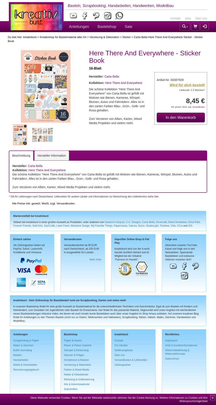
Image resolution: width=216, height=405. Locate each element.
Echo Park (194, 222)
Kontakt (175, 18)
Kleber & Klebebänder (76, 374)
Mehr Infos (95, 259)
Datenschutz (172, 358)
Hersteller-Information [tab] (52, 155)
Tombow (164, 225)
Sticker (126, 37)
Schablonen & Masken (76, 359)
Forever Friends (22, 225)
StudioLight (152, 225)
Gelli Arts (37, 225)
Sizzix (141, 225)
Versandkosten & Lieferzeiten (131, 359)
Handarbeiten (20, 359)
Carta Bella (111, 76)
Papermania (120, 225)
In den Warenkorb (181, 117)
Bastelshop (106, 27)
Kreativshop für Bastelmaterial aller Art (63, 37)
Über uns (201, 18)
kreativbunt (30, 37)
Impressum (171, 340)
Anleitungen (79, 27)
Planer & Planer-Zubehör (78, 345)
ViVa (173, 225)
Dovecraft (161, 222)
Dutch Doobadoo (177, 222)
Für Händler (121, 345)
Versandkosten (198, 107)
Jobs (188, 18)
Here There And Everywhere (123, 83)
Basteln (17, 355)
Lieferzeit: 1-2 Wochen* (192, 90)
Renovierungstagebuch (26, 369)
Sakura (133, 225)
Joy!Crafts (49, 225)
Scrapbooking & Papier (26, 340)
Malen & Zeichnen (23, 345)
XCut (179, 225)
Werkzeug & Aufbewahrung (79, 379)
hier (156, 196)
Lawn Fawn (63, 225)
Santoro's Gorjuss (115, 222)
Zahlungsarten (123, 364)
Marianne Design (80, 225)
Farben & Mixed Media (76, 369)
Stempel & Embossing (76, 350)
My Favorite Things (101, 225)
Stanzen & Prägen (74, 355)
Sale (128, 27)
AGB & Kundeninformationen (181, 345)
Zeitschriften (71, 389)
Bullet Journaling (22, 350)
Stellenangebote (124, 350)
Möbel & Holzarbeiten (25, 364)
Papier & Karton (73, 340)
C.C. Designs (133, 222)
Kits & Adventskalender (77, 384)
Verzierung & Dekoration (104, 37)
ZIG (190, 225)
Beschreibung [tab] (21, 155)
